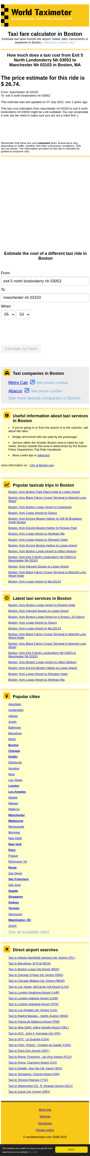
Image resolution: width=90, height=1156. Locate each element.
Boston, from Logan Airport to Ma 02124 (34, 581)
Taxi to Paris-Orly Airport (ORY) (29, 1050)
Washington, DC (19, 920)
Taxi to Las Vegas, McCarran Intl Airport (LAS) (38, 986)
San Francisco (18, 879)
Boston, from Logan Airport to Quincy (32, 513)
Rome (12, 867)
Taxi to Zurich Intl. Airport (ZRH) (29, 1091)
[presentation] (36, 129)
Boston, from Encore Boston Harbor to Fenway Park (42, 528)
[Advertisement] (43, 205)
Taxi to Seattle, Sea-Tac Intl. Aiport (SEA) (35, 1068)
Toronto (13, 908)
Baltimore (14, 727)
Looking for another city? (59, 42)
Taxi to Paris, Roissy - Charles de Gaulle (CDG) (39, 1045)
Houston (13, 768)
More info (33, 1152)
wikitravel (43, 455)
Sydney (13, 902)
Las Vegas (15, 780)
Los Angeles (17, 791)
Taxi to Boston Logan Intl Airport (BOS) (33, 969)
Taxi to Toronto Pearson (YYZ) (28, 1080)
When (6, 306)
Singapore (15, 896)
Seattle (13, 891)
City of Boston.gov (42, 465)
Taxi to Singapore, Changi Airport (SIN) (34, 1074)
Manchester (16, 815)
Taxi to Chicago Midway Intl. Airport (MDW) (36, 980)
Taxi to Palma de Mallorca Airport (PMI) (34, 1021)
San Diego (15, 873)
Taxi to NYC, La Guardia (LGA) (28, 1039)
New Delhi (15, 838)
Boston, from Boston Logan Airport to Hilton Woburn (42, 551)
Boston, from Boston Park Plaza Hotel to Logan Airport (44, 492)
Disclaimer (45, 1123)
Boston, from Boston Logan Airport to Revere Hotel (41, 605)
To (3, 289)
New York (15, 844)
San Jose (14, 885)
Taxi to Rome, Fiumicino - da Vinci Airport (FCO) (40, 1056)
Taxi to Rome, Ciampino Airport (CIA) (32, 1062)
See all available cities (28, 932)
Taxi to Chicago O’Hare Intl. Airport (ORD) (35, 975)
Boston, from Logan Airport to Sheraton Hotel (38, 539)
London (13, 785)
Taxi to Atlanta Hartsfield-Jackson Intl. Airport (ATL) (41, 957)
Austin (12, 721)
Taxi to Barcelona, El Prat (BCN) (29, 963)
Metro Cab (18, 382)
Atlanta (13, 716)
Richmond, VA (17, 861)
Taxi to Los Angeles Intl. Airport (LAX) (32, 1010)
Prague (13, 855)
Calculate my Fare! (21, 349)
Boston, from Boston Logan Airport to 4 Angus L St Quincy (46, 617)
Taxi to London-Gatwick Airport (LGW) (33, 998)
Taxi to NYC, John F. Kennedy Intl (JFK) (34, 1033)
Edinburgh (15, 762)
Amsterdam (15, 710)
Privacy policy (45, 1130)
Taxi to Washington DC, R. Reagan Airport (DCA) (40, 1086)
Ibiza (11, 774)
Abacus (15, 391)
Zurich (12, 925)
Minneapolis (16, 826)
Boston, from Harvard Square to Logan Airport (38, 566)
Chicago (14, 751)
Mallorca (13, 809)
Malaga (13, 803)
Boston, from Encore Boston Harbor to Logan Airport (42, 545)
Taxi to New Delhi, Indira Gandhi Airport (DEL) (38, 1027)
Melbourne (15, 821)
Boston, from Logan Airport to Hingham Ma (36, 533)
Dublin (13, 756)
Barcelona (15, 733)
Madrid (12, 797)
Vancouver (15, 914)
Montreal (14, 832)
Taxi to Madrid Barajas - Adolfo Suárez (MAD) (38, 1016)
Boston (13, 745)
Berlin (12, 739)
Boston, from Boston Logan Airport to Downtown (40, 507)
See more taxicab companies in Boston (44, 398)
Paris (12, 850)
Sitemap (45, 1116)
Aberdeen (14, 704)
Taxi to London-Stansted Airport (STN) (33, 1004)
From (5, 273)
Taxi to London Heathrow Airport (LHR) (33, 992)
